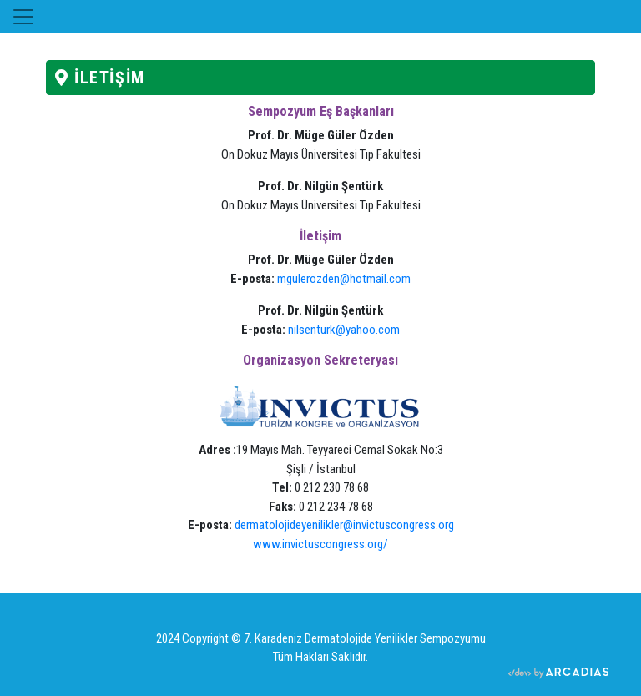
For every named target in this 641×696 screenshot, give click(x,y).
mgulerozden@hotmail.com (344, 278)
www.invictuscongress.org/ (320, 544)
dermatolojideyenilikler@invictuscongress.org (344, 524)
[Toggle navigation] (23, 16)
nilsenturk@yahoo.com (344, 329)
